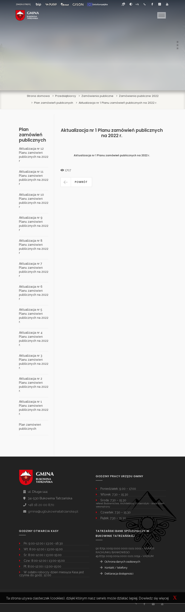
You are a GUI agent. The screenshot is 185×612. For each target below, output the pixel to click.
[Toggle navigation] (161, 15)
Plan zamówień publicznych (53, 103)
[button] (76, 182)
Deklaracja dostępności (119, 573)
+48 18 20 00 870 (41, 505)
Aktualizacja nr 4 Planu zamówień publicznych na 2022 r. (33, 338)
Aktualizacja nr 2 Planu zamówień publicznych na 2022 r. (33, 384)
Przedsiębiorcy (65, 96)
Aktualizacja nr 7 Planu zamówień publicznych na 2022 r (33, 269)
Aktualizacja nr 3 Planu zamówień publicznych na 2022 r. (33, 361)
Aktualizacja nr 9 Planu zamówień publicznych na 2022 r (33, 223)
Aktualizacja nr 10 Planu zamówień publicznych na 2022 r (33, 200)
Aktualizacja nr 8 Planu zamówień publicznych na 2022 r (33, 246)
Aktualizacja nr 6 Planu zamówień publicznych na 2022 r (33, 292)
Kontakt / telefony (116, 567)
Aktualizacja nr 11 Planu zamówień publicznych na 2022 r (33, 177)
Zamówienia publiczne (97, 96)
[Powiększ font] (137, 4)
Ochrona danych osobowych (122, 561)
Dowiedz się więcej (154, 598)
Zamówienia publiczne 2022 (139, 96)
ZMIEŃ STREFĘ (23, 4)
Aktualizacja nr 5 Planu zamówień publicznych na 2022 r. (33, 315)
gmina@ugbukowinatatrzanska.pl (53, 511)
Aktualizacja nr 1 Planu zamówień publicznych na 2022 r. (118, 103)
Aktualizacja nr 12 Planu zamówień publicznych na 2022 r (33, 154)
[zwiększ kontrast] (131, 4)
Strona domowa (38, 96)
